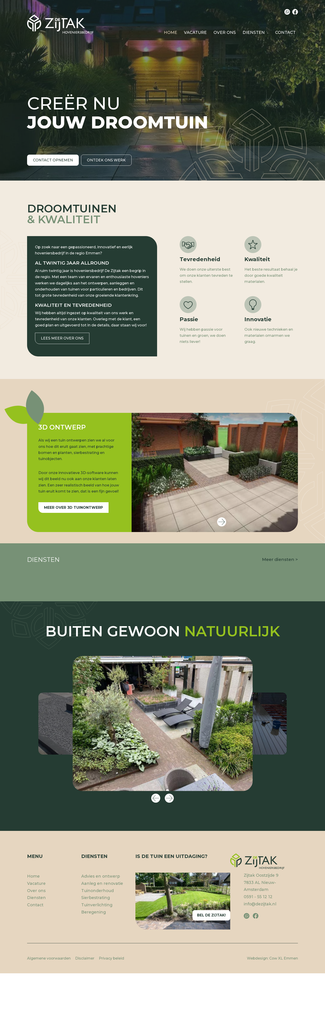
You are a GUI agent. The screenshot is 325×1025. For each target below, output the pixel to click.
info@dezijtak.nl (260, 1014)
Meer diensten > (280, 559)
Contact (285, 32)
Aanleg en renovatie (162, 676)
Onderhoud (209, 676)
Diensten (254, 32)
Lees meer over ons (62, 338)
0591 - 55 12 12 (258, 1007)
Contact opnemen (53, 166)
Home (170, 32)
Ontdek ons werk (108, 166)
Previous (155, 908)
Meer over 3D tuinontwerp (73, 507)
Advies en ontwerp (58, 669)
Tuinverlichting (96, 1015)
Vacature (195, 32)
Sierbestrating (268, 676)
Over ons (225, 32)
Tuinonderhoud (97, 1001)
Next (221, 521)
